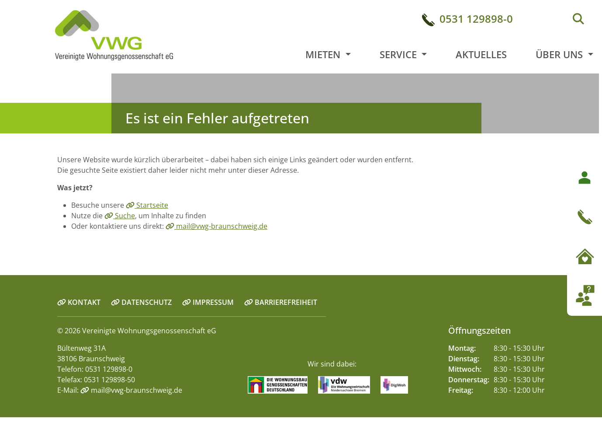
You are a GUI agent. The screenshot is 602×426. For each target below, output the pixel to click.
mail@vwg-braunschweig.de (216, 226)
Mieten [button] (324, 54)
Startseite (147, 205)
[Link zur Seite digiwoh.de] (399, 384)
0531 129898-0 (476, 18)
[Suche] (578, 19)
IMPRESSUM (208, 302)
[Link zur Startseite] (89, 36)
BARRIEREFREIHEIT (280, 302)
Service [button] (399, 54)
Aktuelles (481, 54)
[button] (584, 236)
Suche (119, 215)
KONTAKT (78, 302)
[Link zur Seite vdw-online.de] (348, 384)
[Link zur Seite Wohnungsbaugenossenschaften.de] (282, 384)
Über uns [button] (560, 54)
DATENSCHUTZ (141, 302)
